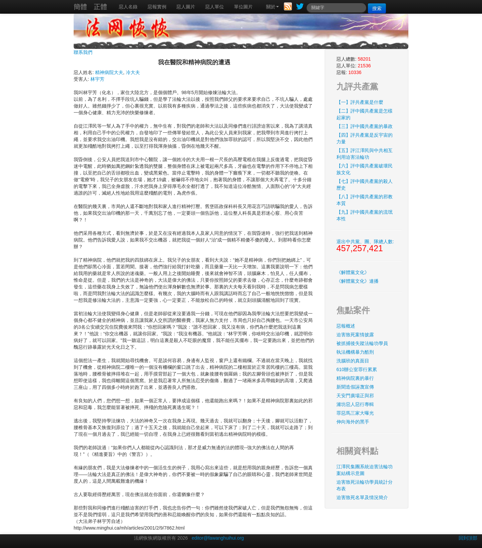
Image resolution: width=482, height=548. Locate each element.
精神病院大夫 (109, 72)
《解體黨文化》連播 (357, 281)
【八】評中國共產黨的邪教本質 (364, 200)
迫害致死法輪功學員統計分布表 (364, 485)
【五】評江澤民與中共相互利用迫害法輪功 (364, 154)
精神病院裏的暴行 (355, 378)
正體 (100, 6)
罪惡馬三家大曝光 (355, 413)
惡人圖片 (185, 6)
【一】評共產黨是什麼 (359, 102)
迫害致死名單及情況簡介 (362, 497)
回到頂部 (468, 538)
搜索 (377, 8)
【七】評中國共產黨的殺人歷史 (364, 185)
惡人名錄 (128, 6)
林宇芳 (97, 79)
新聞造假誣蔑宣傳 (355, 387)
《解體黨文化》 (352, 272)
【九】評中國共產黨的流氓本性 (364, 215)
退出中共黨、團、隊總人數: (365, 246)
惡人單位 (214, 6)
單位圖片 (243, 6)
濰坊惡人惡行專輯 (355, 404)
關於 (272, 6)
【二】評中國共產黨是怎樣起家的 (364, 114)
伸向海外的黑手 (352, 421)
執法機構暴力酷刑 (355, 352)
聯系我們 (83, 52)
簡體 (80, 6)
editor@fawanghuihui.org (218, 538)
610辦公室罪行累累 (356, 369)
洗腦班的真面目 (352, 360)
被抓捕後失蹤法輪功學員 (362, 343)
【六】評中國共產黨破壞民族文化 (364, 169)
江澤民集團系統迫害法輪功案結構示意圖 (364, 470)
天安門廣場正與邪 (355, 395)
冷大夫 (133, 72)
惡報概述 (345, 326)
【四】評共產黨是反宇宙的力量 (364, 138)
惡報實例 (157, 6)
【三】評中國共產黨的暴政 (364, 126)
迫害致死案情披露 (355, 334)
